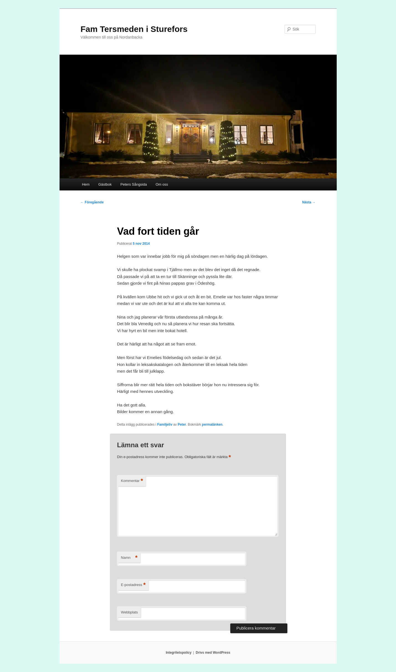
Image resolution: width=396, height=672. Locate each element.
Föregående (92, 202)
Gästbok (105, 184)
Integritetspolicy (178, 653)
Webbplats (129, 612)
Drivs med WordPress (213, 653)
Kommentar (132, 481)
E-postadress (133, 585)
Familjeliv (164, 424)
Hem (86, 184)
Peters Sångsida (134, 184)
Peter (182, 424)
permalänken (212, 424)
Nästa (308, 202)
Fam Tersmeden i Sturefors (134, 29)
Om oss (161, 184)
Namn (129, 558)
